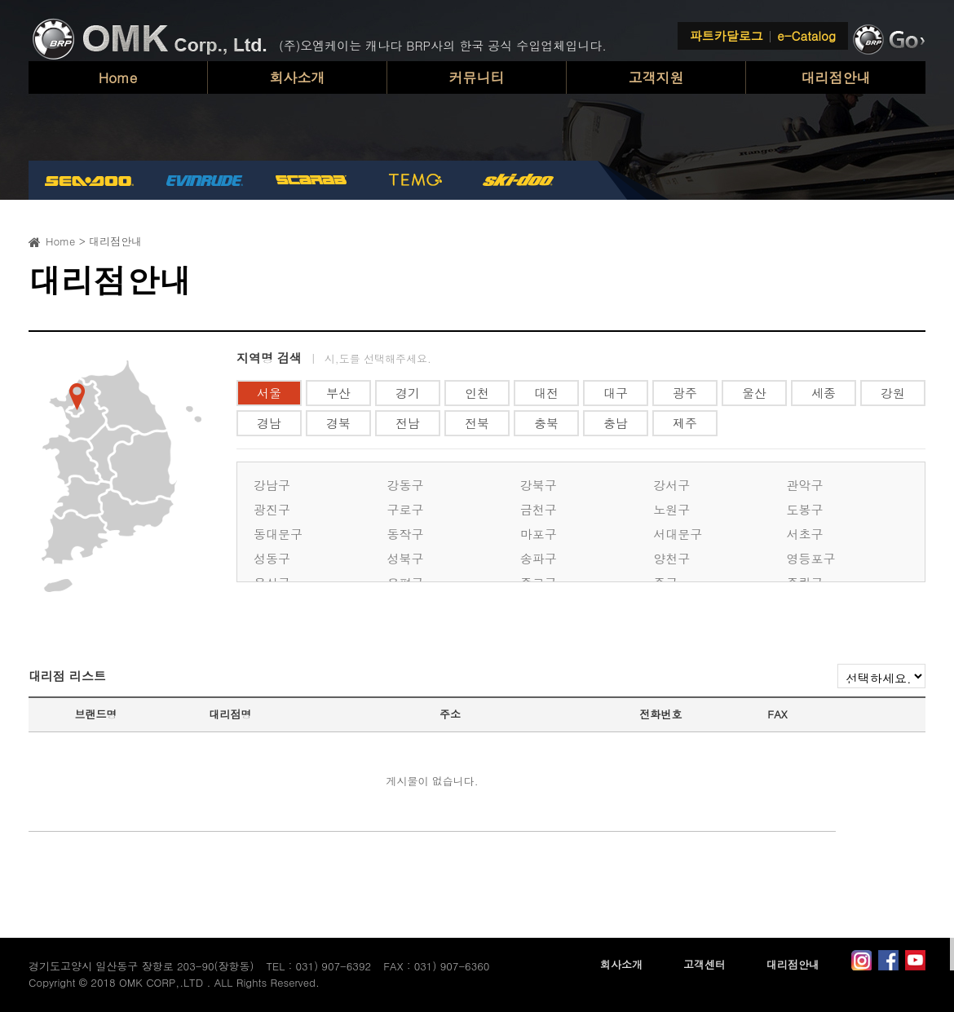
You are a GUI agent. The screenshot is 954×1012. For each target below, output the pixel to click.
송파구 (538, 558)
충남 (615, 422)
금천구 (538, 509)
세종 (823, 392)
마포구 (538, 533)
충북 (546, 422)
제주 (685, 422)
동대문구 (278, 533)
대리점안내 (836, 77)
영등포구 (811, 558)
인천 (477, 392)
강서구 (671, 484)
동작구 (404, 533)
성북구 (404, 558)
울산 (754, 392)
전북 (477, 422)
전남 (407, 422)
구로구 (404, 509)
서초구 (805, 533)
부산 (338, 392)
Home (118, 77)
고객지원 (656, 77)
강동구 (404, 484)
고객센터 (704, 964)
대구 (615, 392)
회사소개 (297, 77)
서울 (269, 392)
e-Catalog (806, 35)
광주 (685, 392)
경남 (269, 422)
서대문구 (677, 533)
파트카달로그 (726, 35)
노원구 (671, 509)
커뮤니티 (477, 77)
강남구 (272, 484)
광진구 (272, 509)
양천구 (671, 558)
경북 (338, 422)
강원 (893, 392)
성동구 (272, 558)
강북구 (538, 484)
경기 (407, 392)
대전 (546, 392)
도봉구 (805, 509)
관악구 (805, 484)
